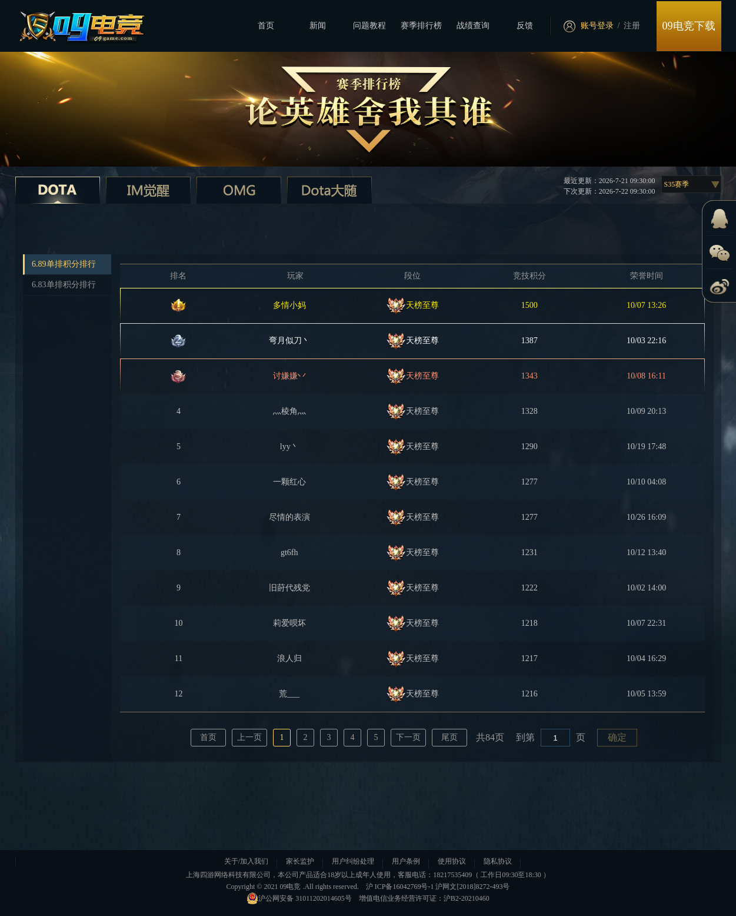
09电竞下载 (688, 26)
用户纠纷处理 (353, 861)
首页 (266, 25)
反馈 (525, 25)
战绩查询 (473, 25)
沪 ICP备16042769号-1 (400, 886)
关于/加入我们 (246, 861)
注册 (632, 25)
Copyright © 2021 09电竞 (264, 886)
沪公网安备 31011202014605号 (299, 898)
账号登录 (597, 25)
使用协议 (452, 861)
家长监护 (300, 861)
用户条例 (406, 861)
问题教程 (369, 25)
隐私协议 (498, 861)
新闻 (317, 25)
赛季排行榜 (421, 25)
